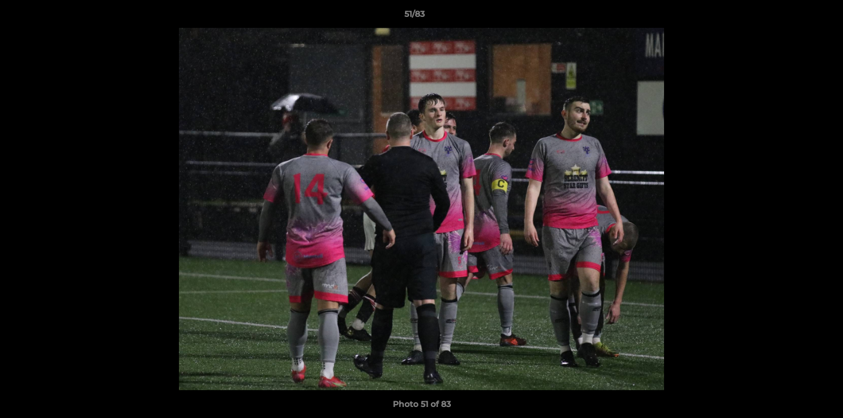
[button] (794, 17)
